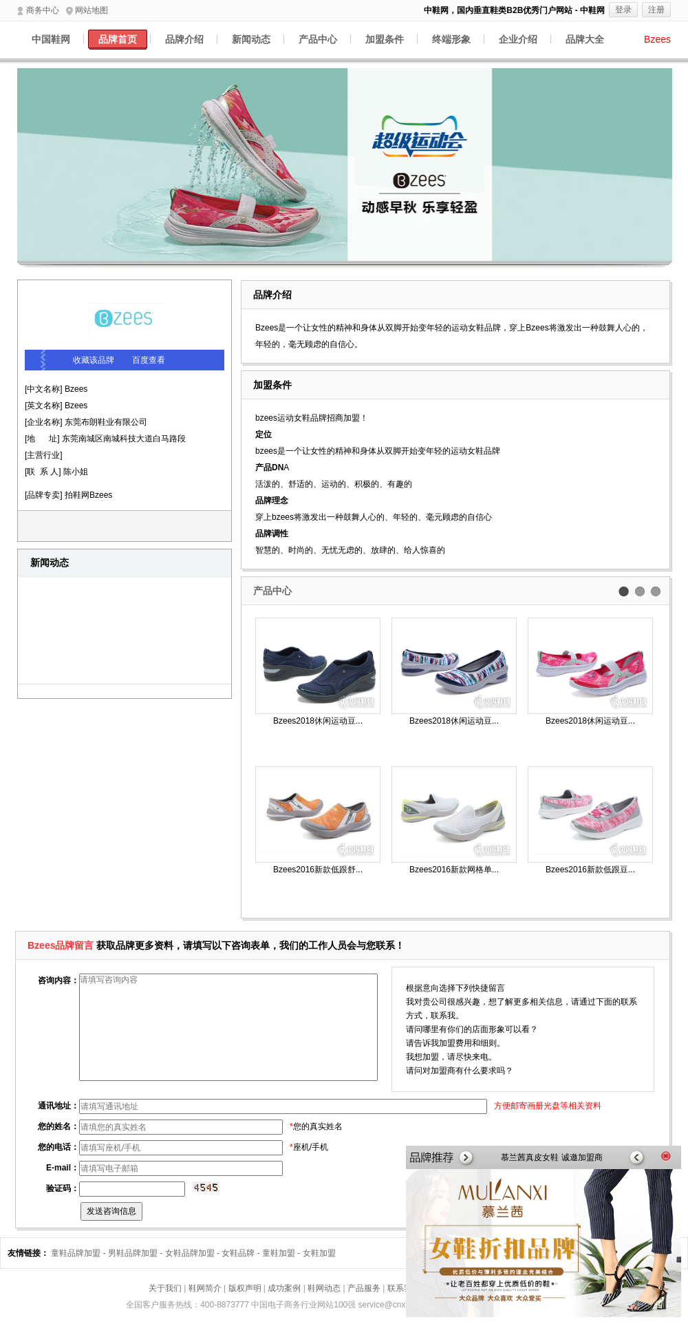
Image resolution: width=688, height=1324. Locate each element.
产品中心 (318, 39)
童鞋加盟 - (282, 1253)
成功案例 (284, 1288)
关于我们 (165, 1288)
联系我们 (403, 1288)
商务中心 (38, 10)
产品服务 (363, 1288)
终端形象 (451, 39)
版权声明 (244, 1288)
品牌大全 (585, 39)
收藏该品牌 (93, 360)
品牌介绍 (184, 39)
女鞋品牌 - (242, 1253)
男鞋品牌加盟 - (136, 1253)
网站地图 (87, 10)
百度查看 (148, 360)
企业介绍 (518, 39)
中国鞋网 (51, 39)
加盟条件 (384, 39)
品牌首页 (117, 39)
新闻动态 (251, 39)
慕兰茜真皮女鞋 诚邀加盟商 (551, 1157)
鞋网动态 (324, 1288)
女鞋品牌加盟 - (193, 1253)
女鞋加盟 (319, 1253)
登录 (623, 9)
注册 (656, 9)
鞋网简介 (205, 1288)
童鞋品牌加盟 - (79, 1253)
